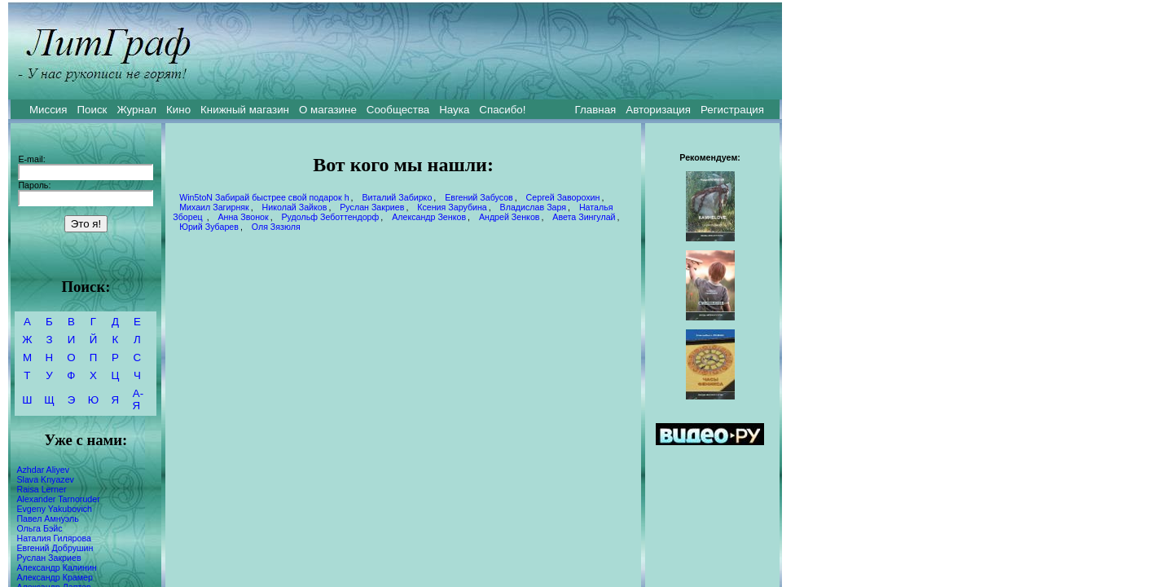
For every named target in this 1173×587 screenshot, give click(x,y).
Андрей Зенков (509, 217)
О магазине (328, 110)
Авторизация (658, 110)
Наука (454, 110)
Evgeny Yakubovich (54, 509)
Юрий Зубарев (209, 227)
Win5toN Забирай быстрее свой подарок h (264, 197)
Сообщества (398, 110)
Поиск (92, 110)
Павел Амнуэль (47, 518)
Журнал (136, 110)
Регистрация (732, 110)
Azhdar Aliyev (42, 469)
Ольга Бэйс (39, 528)
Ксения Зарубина (452, 207)
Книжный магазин (244, 110)
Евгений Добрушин (54, 548)
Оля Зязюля (276, 227)
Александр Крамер (54, 577)
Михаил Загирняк (214, 207)
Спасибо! (502, 110)
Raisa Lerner (41, 489)
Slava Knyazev (45, 479)
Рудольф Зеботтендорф (330, 217)
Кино (178, 110)
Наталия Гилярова (53, 538)
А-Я (138, 399)
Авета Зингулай (583, 217)
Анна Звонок (242, 217)
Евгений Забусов (479, 197)
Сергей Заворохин (563, 197)
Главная (596, 110)
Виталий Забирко (397, 197)
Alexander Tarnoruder (57, 499)
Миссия (48, 110)
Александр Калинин (56, 567)
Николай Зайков (294, 207)
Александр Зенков (429, 217)
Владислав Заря (533, 207)
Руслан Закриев (48, 558)
